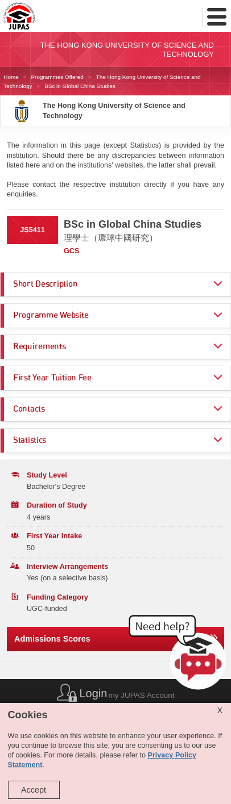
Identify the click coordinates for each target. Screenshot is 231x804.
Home (10, 77)
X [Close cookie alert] (219, 710)
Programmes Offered (57, 77)
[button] (180, 655)
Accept (33, 789)
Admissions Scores (52, 638)
